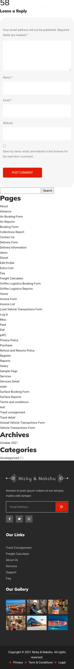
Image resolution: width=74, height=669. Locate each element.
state (3, 386)
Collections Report (12, 232)
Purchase (6, 345)
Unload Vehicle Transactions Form (22, 422)
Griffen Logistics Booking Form (20, 283)
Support (11, 572)
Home (4, 294)
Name (7, 77)
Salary (4, 366)
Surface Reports (10, 397)
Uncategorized (9, 458)
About (4, 206)
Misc (3, 319)
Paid (3, 325)
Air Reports (7, 222)
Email (7, 100)
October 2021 (9, 443)
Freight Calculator (11, 278)
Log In (4, 314)
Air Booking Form (11, 216)
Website (8, 123)
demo (3, 252)
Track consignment (12, 412)
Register (5, 355)
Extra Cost (7, 268)
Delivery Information (13, 247)
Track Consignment (19, 548)
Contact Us (7, 237)
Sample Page (8, 371)
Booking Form (9, 227)
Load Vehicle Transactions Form (21, 309)
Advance (5, 211)
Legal (62, 662)
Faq (2, 273)
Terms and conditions (14, 402)
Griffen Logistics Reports (16, 289)
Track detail (7, 417)
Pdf (2, 330)
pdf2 (3, 335)
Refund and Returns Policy (17, 350)
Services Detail (9, 381)
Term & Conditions (41, 662)
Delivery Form (9, 242)
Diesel (4, 258)
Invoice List (7, 304)
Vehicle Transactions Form (17, 428)
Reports (5, 361)
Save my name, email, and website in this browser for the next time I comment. (35, 154)
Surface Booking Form (14, 392)
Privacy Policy (9, 340)
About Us (12, 560)
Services (5, 376)
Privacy (18, 662)
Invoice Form (8, 299)
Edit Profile (7, 263)
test (2, 407)
